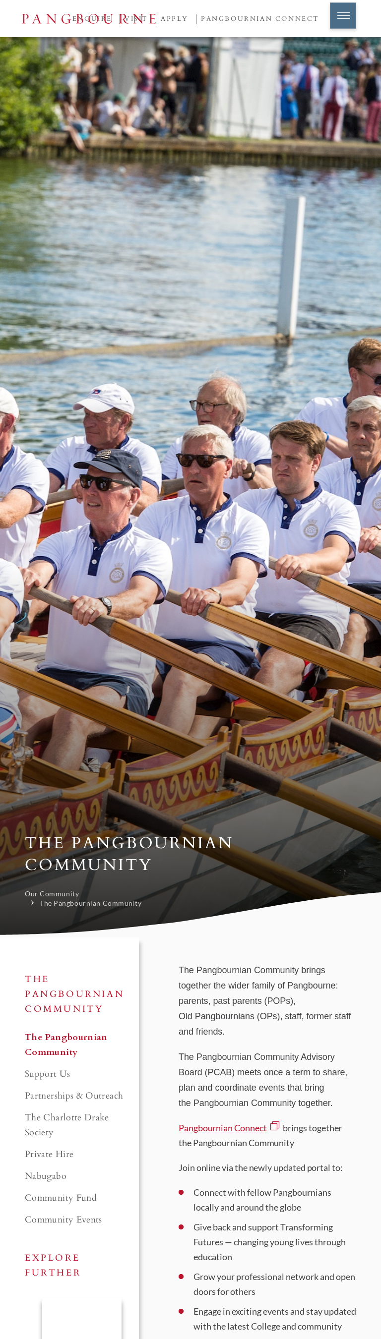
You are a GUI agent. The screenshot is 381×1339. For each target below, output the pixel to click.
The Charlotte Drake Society (67, 1125)
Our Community (52, 893)
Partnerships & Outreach (74, 1096)
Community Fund (61, 1198)
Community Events (63, 1220)
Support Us (47, 1074)
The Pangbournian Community (91, 903)
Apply (175, 18)
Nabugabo (45, 1176)
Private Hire (49, 1154)
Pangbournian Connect (260, 18)
